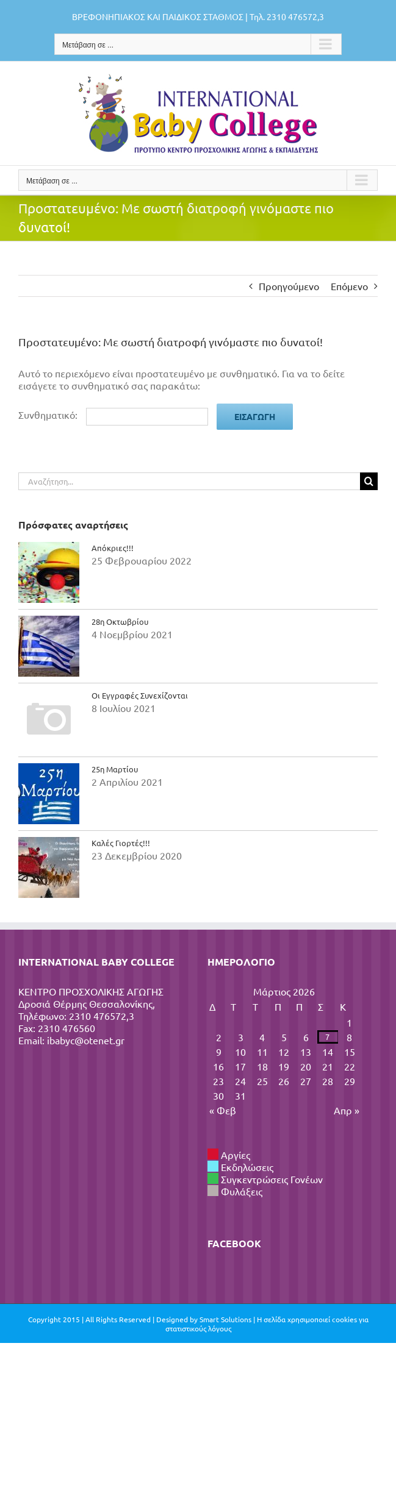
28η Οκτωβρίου (120, 621)
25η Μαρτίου (115, 769)
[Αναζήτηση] (369, 481)
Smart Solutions (225, 1319)
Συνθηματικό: (113, 414)
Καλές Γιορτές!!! (121, 843)
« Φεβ (222, 1110)
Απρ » (346, 1110)
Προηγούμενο (289, 286)
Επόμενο (349, 286)
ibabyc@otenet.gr (85, 1040)
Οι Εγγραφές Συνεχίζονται (140, 695)
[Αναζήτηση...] (189, 481)
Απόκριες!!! (113, 548)
